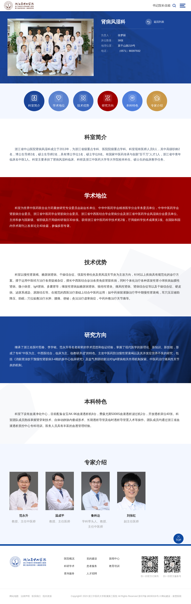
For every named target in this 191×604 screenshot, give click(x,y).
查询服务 (69, 574)
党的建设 (92, 558)
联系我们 (36, 596)
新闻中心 (114, 558)
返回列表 (154, 22)
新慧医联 (177, 596)
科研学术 (69, 566)
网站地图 (14, 596)
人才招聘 (92, 574)
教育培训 (114, 566)
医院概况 (69, 558)
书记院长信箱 (161, 5)
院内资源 (47, 596)
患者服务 (92, 566)
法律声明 (25, 596)
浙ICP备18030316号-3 (149, 596)
